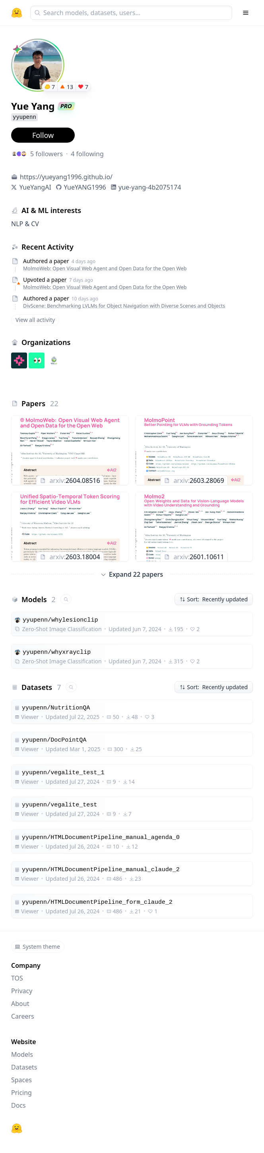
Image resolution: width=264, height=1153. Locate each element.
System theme (37, 946)
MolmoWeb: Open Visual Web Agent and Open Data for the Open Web (105, 268)
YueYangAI (35, 187)
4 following (87, 153)
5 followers (46, 153)
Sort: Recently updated (214, 599)
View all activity (35, 320)
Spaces (21, 1079)
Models (22, 1054)
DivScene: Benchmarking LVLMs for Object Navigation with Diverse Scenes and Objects (124, 305)
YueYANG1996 (85, 187)
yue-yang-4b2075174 (149, 187)
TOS (17, 978)
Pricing (21, 1092)
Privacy (21, 990)
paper (59, 279)
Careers (22, 1016)
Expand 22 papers (132, 574)
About (20, 1003)
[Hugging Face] (16, 1128)
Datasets (24, 1067)
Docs (18, 1105)
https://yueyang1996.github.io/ (66, 176)
